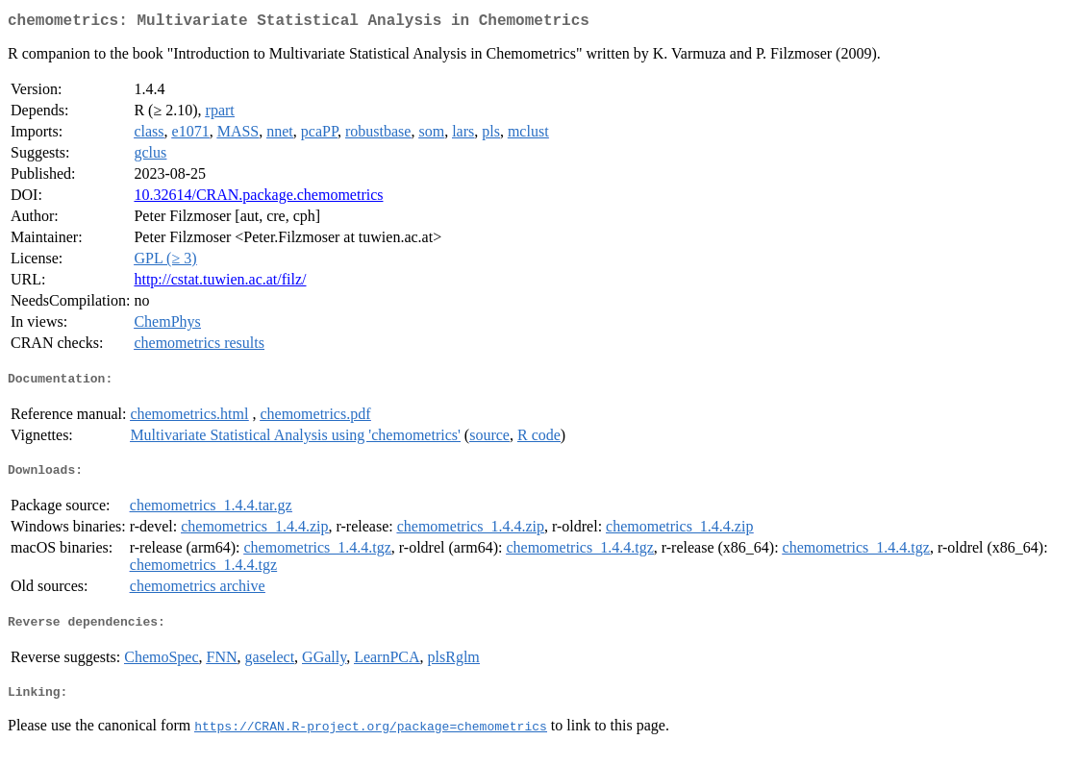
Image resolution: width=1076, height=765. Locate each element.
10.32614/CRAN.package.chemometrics (258, 198)
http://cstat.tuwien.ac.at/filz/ (220, 283)
